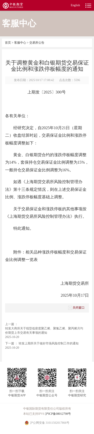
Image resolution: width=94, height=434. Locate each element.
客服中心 (20, 42)
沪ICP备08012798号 (58, 413)
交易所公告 (36, 42)
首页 (8, 42)
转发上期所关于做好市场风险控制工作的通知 (49, 343)
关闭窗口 (76, 308)
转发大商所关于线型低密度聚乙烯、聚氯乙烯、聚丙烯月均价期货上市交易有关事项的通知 (44, 330)
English (75, 5)
